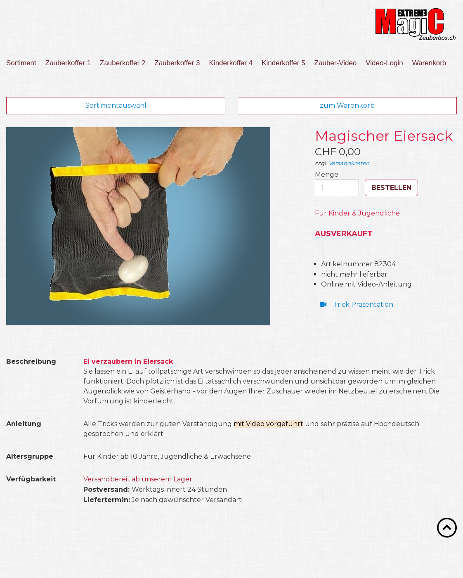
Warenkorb (429, 63)
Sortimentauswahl (115, 105)
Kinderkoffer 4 (231, 63)
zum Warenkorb (347, 105)
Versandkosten (348, 163)
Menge (337, 183)
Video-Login (384, 63)
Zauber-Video (335, 63)
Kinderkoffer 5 (283, 63)
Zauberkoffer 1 (68, 63)
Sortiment (21, 63)
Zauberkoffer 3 (177, 63)
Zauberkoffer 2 (122, 63)
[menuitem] (23, 63)
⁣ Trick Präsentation (355, 304)
